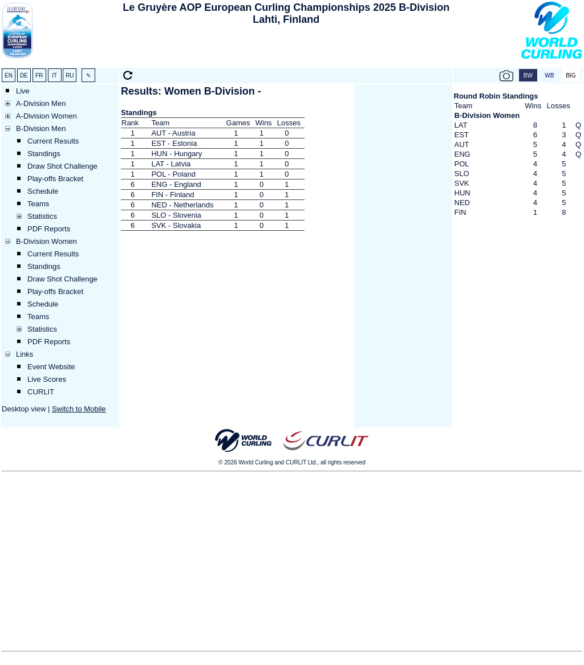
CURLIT (40, 391)
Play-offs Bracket (55, 178)
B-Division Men (41, 128)
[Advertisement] (286, 49)
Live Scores (46, 379)
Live (23, 91)
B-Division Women (46, 241)
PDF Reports (48, 229)
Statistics (42, 216)
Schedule (42, 191)
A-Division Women (46, 116)
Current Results (53, 141)
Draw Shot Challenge (62, 166)
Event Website (51, 366)
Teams (38, 203)
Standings (43, 153)
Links (24, 354)
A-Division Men (41, 103)
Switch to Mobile (79, 409)
